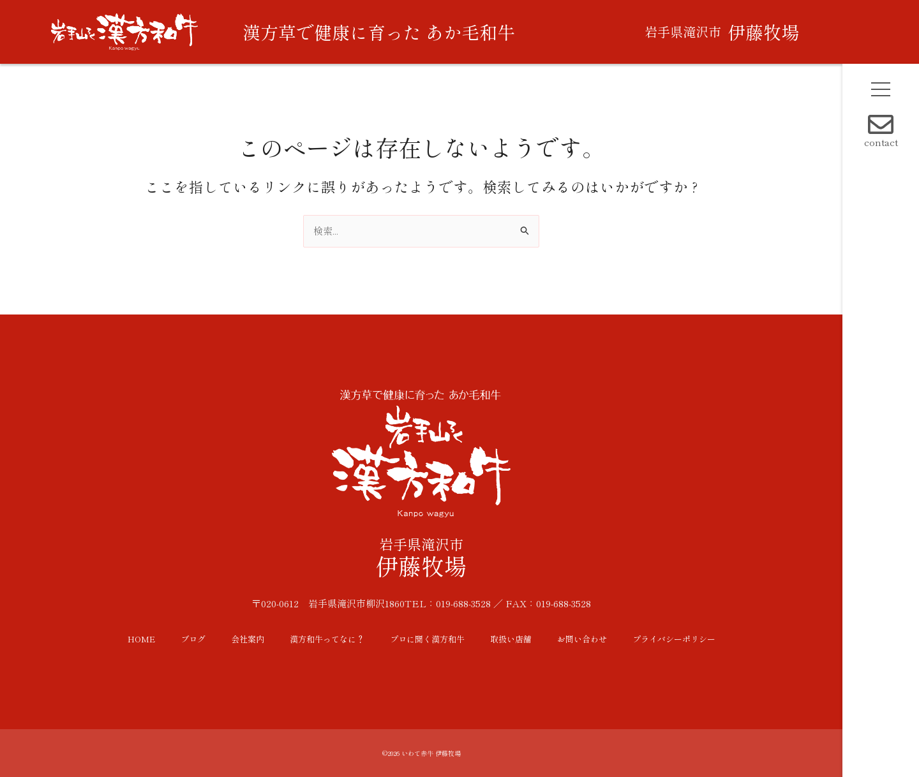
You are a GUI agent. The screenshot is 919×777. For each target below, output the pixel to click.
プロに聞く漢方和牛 (427, 639)
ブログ (193, 639)
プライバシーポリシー (673, 639)
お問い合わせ (582, 639)
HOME (141, 639)
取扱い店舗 (511, 639)
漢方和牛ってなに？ (327, 639)
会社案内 (247, 639)
